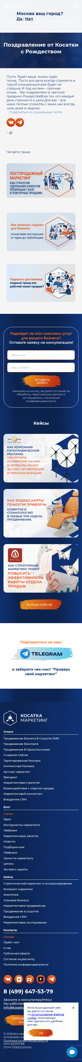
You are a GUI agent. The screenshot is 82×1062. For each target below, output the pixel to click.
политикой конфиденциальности (43, 399)
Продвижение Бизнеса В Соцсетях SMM (31, 738)
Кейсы (8, 877)
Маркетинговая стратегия (21, 782)
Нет (29, 19)
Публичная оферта (16, 953)
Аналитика (10, 894)
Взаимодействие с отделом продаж (28, 788)
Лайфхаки (10, 830)
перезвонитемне (22, 1020)
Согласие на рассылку (19, 959)
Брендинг (10, 777)
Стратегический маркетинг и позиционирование (37, 883)
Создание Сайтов (15, 755)
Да (19, 19)
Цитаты (8, 863)
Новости (9, 841)
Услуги (8, 731)
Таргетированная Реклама (21, 760)
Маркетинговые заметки (20, 836)
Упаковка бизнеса (16, 900)
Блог (6, 807)
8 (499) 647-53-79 (28, 991)
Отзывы (8, 937)
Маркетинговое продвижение (24, 905)
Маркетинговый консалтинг (23, 793)
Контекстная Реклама (18, 766)
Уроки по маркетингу (18, 858)
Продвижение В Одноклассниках (26, 749)
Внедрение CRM (14, 799)
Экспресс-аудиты (15, 869)
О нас (7, 948)
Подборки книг (14, 847)
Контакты (10, 930)
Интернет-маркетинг (18, 889)
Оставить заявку (42, 381)
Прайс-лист (11, 942)
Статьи (8, 813)
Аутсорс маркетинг (16, 771)
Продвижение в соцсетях (21, 911)
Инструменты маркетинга (21, 825)
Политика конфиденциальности (25, 1040)
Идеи (7, 819)
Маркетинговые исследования (25, 922)
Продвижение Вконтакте (20, 744)
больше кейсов (39, 604)
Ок (41, 1033)
